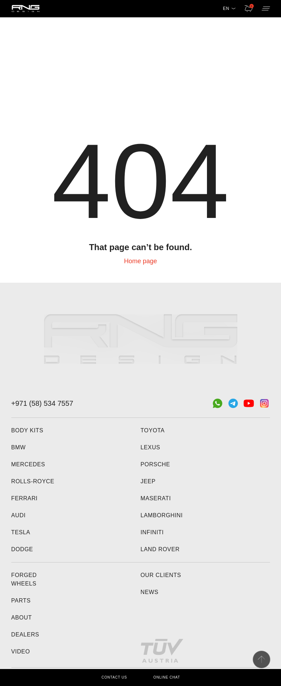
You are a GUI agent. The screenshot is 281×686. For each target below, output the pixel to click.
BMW (18, 447)
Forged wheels (24, 579)
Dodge (22, 549)
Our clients (161, 575)
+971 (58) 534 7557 (42, 403)
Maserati (156, 498)
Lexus (151, 447)
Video (20, 651)
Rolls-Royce (33, 481)
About (21, 618)
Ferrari (24, 498)
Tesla (20, 532)
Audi (18, 515)
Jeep (148, 481)
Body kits (27, 430)
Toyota (153, 430)
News (150, 592)
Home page (140, 261)
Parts (21, 601)
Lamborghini (162, 515)
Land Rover (160, 549)
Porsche (155, 464)
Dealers (25, 635)
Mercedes (28, 464)
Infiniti (152, 532)
